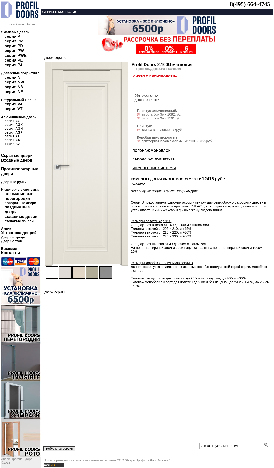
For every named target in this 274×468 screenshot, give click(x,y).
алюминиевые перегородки (19, 196)
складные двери (21, 216)
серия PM (14, 41)
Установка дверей (18, 233)
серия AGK (14, 125)
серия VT (13, 109)
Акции (6, 229)
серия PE (14, 60)
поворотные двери (20, 203)
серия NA (14, 87)
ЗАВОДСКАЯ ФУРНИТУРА (153, 159)
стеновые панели (19, 221)
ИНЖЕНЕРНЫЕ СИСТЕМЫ (154, 168)
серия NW (14, 82)
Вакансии (9, 249)
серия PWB (16, 55)
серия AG (12, 121)
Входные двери (16, 160)
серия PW (14, 50)
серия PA (14, 65)
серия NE (14, 91)
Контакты (10, 253)
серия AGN (14, 128)
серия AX (12, 140)
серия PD (14, 46)
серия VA (14, 104)
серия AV (12, 144)
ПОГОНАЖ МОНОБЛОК (151, 151)
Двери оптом (11, 241)
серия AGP (13, 132)
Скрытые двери (16, 155)
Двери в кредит (13, 237)
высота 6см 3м (152, 114)
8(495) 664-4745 (250, 4)
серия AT (12, 136)
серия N (12, 77)
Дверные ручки (13, 182)
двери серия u (55, 58)
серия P (12, 36)
